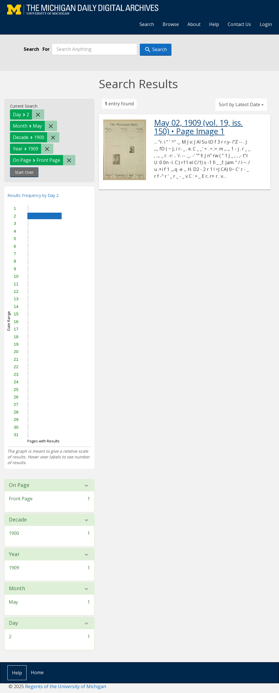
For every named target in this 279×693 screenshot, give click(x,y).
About (194, 24)
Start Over (24, 172)
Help (214, 24)
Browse (171, 24)
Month (17, 588)
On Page (19, 485)
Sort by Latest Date (241, 104)
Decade (18, 520)
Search (147, 24)
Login (266, 24)
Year (14, 554)
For (46, 49)
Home (37, 672)
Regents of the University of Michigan (65, 686)
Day (13, 623)
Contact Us (239, 24)
